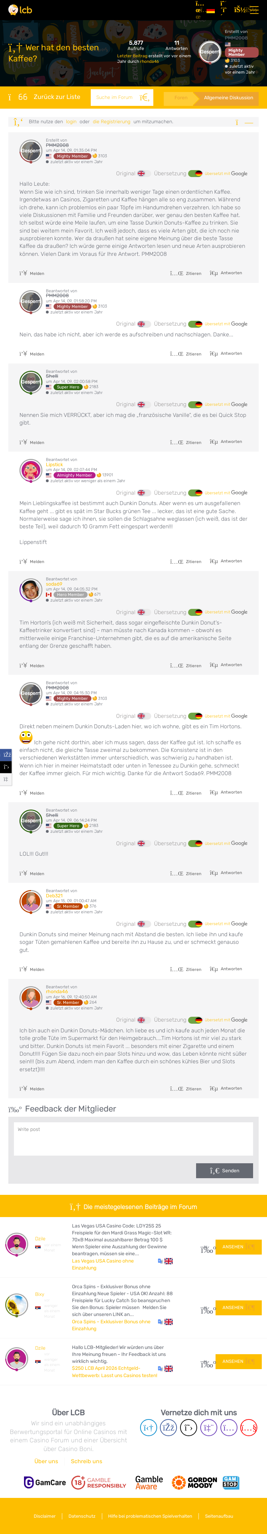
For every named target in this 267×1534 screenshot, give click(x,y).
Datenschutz (82, 1516)
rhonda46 (149, 61)
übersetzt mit (226, 174)
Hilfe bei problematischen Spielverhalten (150, 1516)
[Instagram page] (228, 1427)
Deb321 (54, 896)
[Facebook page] (168, 1427)
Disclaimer (45, 1516)
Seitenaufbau (219, 1516)
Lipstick (54, 465)
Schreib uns (86, 1461)
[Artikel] (198, 10)
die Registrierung (111, 122)
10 (205, 1308)
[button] (165, 1261)
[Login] (238, 10)
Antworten (231, 272)
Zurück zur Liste (44, 96)
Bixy (39, 1294)
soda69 (54, 584)
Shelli (52, 376)
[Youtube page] (248, 1427)
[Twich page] (208, 1427)
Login (71, 122)
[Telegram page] (148, 1427)
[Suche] (144, 97)
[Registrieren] (224, 10)
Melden (31, 273)
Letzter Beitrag (132, 55)
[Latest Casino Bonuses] (20, 10)
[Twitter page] (188, 1427)
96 (205, 1361)
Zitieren (185, 273)
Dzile (40, 1239)
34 (205, 1247)
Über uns (46, 1461)
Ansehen (238, 1246)
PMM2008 (236, 38)
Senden (230, 1171)
